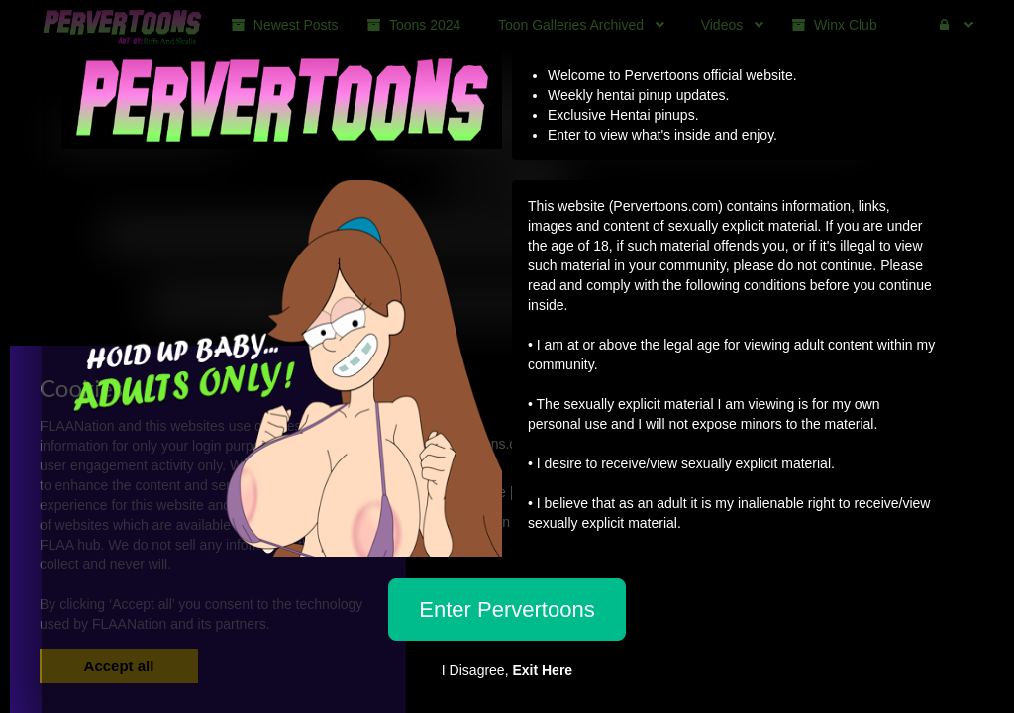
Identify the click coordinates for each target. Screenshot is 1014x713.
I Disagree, (507, 670)
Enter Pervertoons (506, 609)
